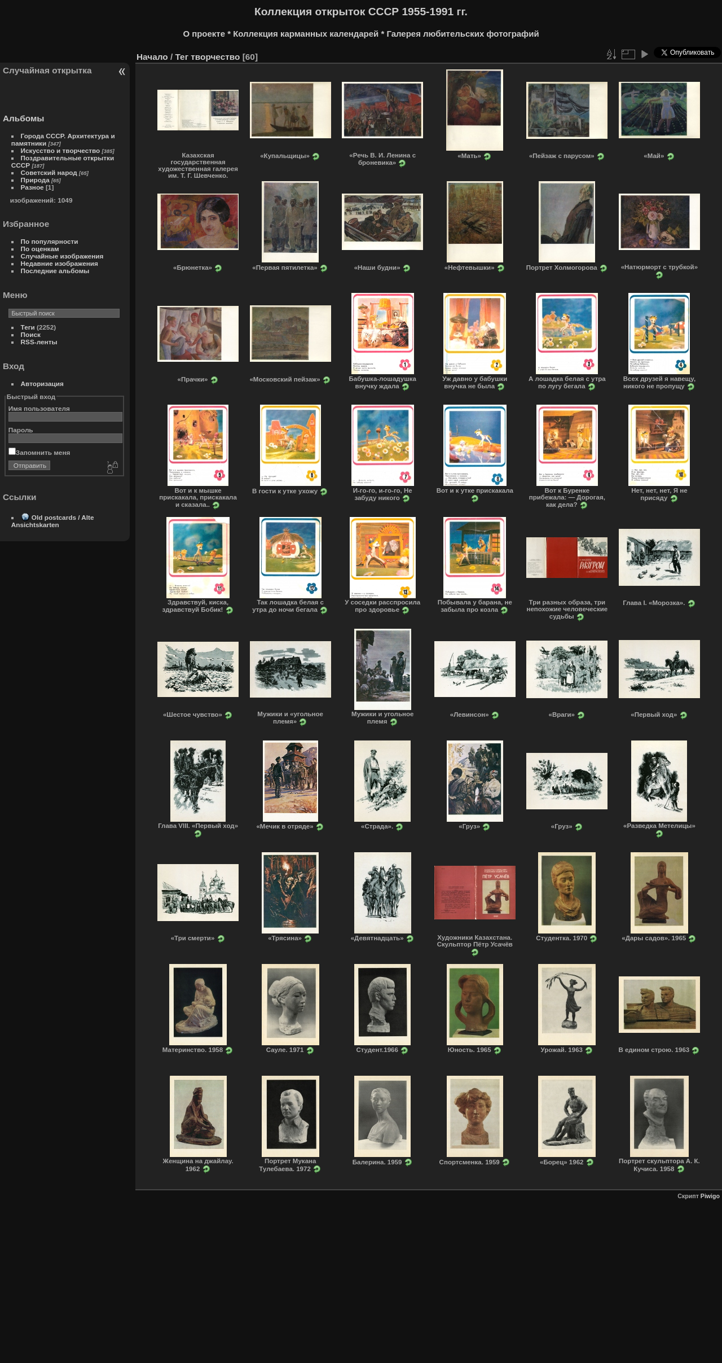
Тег (181, 57)
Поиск (31, 334)
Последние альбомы (55, 270)
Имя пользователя (39, 408)
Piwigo (710, 1196)
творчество (215, 57)
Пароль (20, 429)
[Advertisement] (381, 1278)
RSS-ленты (39, 341)
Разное (32, 187)
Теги (28, 327)
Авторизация (42, 383)
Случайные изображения (62, 256)
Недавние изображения (59, 263)
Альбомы (23, 118)
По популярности (49, 241)
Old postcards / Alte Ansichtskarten (52, 521)
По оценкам (40, 248)
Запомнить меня (39, 452)
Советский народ (49, 172)
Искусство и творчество (60, 150)
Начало (152, 57)
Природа (35, 179)
